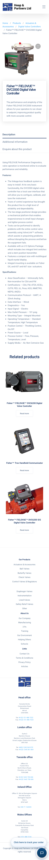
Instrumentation (24, 595)
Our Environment (24, 635)
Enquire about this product (17, 149)
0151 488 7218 (26, 837)
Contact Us (24, 653)
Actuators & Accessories (24, 564)
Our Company (24, 618)
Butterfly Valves (24, 573)
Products (17, 23)
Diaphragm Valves (24, 591)
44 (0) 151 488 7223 (26, 720)
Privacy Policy (24, 662)
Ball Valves (24, 568)
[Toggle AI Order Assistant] (42, 853)
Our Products (24, 559)
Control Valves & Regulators (24, 581)
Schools (24, 643)
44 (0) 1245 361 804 (26, 749)
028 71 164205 (26, 807)
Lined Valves (24, 600)
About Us (25, 613)
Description (8, 134)
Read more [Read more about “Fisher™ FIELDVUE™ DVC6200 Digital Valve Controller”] (24, 413)
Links (24, 648)
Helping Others (24, 639)
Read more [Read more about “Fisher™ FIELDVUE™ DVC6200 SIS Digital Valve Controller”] (24, 530)
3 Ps (24, 626)
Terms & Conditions (24, 657)
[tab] (24, 134)
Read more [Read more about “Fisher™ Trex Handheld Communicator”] (24, 470)
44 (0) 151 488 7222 (26, 717)
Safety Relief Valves (24, 604)
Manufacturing (24, 622)
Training (24, 631)
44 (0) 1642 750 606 (26, 777)
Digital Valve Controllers (29, 26)
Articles (24, 666)
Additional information (15, 142)
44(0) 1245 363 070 (26, 747)
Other (24, 608)
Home (5, 23)
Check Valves (24, 577)
